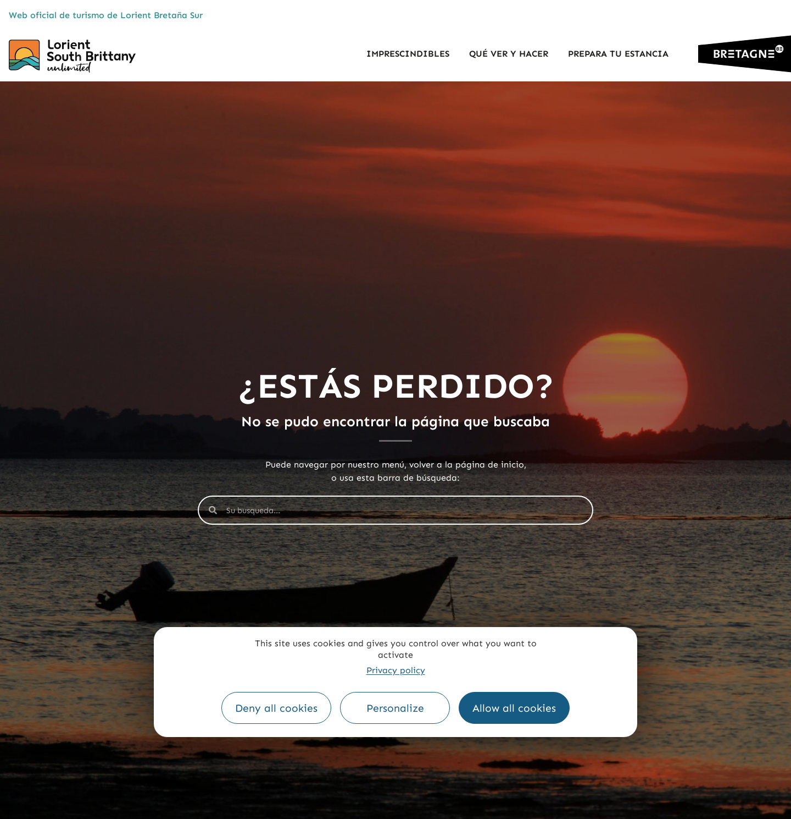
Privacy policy (395, 670)
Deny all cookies (276, 708)
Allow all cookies (514, 708)
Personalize (395, 708)
